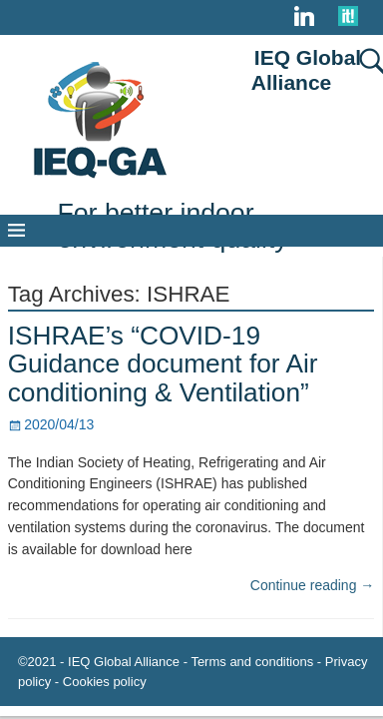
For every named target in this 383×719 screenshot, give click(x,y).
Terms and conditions (252, 661)
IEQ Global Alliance (306, 70)
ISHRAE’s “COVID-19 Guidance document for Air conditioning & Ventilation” (163, 364)
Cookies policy (105, 681)
